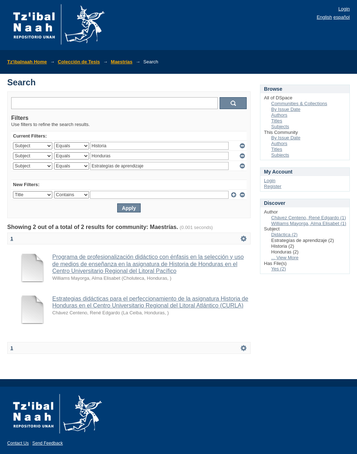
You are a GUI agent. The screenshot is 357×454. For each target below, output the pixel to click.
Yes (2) (278, 268)
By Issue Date (285, 109)
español (341, 17)
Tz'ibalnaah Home (27, 61)
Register (272, 186)
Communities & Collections (299, 103)
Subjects (280, 126)
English (324, 17)
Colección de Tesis (79, 61)
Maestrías (121, 61)
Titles (276, 120)
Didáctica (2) (284, 234)
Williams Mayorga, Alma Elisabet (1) (308, 223)
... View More (285, 257)
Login (344, 9)
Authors (279, 115)
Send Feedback (47, 443)
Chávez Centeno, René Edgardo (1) (308, 217)
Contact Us (18, 443)
